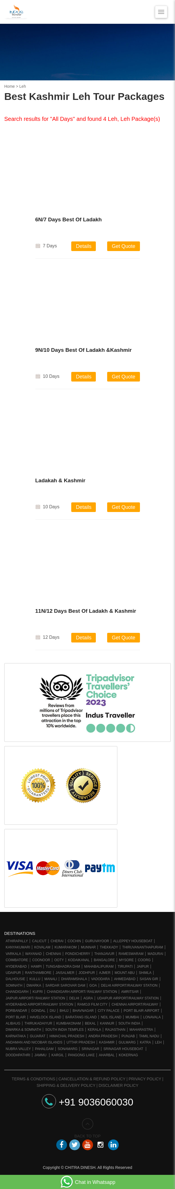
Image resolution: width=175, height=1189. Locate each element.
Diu (53, 1011)
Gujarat (37, 1036)
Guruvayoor (97, 941)
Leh (158, 1042)
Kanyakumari (18, 947)
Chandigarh (17, 992)
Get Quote (123, 246)
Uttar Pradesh (80, 1042)
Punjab (128, 1036)
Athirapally (17, 941)
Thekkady (109, 947)
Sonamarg (67, 1049)
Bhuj (64, 1011)
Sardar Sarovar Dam (65, 985)
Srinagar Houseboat (123, 1049)
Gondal (38, 1011)
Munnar (88, 947)
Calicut (39, 941)
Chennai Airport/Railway (135, 1004)
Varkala (13, 954)
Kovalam (42, 947)
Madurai (155, 954)
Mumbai (132, 1017)
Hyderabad (16, 967)
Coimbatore (17, 960)
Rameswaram (130, 954)
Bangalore (104, 960)
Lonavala (152, 1017)
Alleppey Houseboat (132, 941)
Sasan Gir (149, 979)
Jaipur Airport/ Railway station (35, 998)
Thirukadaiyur (38, 1023)
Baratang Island (81, 1017)
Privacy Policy (145, 1079)
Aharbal (107, 1055)
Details (83, 246)
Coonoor (41, 960)
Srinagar (91, 1049)
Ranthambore (38, 973)
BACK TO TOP (87, 1128)
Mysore (126, 960)
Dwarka (34, 985)
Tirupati (125, 967)
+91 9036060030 (87, 1101)
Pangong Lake (81, 1055)
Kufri (38, 992)
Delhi (74, 998)
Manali (50, 979)
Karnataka (16, 1036)
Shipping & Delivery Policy (65, 1085)
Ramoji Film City (92, 1004)
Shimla (145, 973)
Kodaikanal (79, 960)
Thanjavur (104, 954)
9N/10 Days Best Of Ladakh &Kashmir (83, 351)
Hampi (36, 967)
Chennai (53, 954)
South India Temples (64, 1030)
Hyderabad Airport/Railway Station (39, 1004)
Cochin (74, 941)
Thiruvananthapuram (142, 947)
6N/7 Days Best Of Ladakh (68, 219)
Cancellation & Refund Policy (92, 1079)
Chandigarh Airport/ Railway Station (82, 992)
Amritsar (130, 992)
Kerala (94, 1030)
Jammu (40, 1055)
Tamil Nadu (149, 1036)
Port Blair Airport (141, 1011)
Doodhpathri (18, 1055)
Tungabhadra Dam (63, 967)
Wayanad (33, 954)
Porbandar (16, 1011)
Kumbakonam (68, 1023)
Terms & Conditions (33, 1079)
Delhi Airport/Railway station (129, 985)
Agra (88, 998)
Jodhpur (87, 973)
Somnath (14, 985)
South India (129, 1023)
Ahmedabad (124, 979)
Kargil (57, 1055)
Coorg (144, 960)
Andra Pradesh (103, 1036)
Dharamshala (74, 979)
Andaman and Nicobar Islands (34, 1042)
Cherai (57, 941)
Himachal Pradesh (66, 1036)
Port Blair (16, 1017)
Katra (145, 1042)
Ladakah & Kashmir (60, 482)
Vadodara (100, 979)
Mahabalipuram (99, 967)
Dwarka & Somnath (23, 1030)
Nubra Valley (18, 1049)
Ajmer (105, 973)
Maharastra (141, 1030)
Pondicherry (77, 954)
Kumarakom (66, 947)
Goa (93, 985)
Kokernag (128, 1055)
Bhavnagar (83, 1011)
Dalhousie (15, 979)
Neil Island (111, 1017)
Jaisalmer (64, 973)
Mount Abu (124, 973)
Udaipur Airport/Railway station (128, 998)
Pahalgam (44, 1049)
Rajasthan (115, 1030)
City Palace (109, 1011)
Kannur (107, 1023)
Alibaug (13, 1023)
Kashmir (106, 1042)
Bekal (90, 1023)
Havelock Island (45, 1017)
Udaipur (13, 973)
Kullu (34, 979)
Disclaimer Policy (119, 1085)
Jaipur (143, 967)
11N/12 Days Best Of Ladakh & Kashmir (85, 612)
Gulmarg (127, 1042)
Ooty (59, 960)
